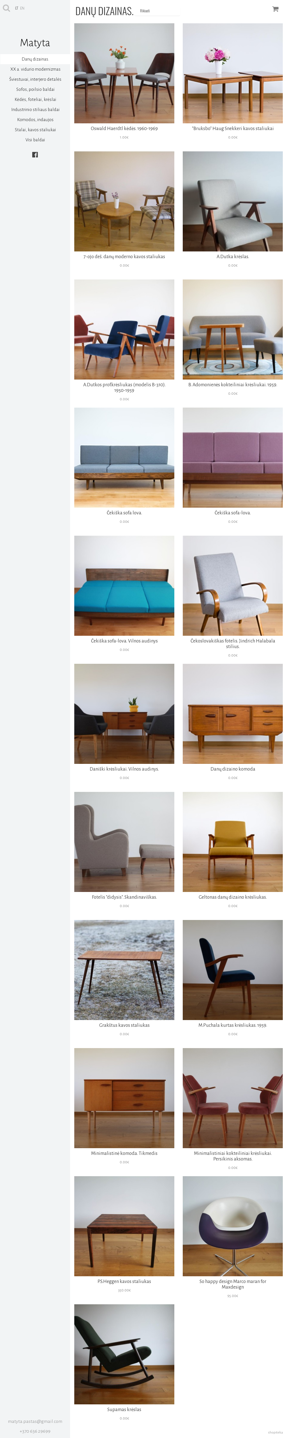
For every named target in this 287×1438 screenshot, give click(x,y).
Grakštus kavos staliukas (124, 1025)
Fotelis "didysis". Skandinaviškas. (124, 897)
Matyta (35, 42)
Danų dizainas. (35, 59)
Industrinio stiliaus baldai (35, 109)
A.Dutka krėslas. (233, 256)
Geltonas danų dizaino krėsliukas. (233, 897)
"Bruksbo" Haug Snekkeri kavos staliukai (233, 128)
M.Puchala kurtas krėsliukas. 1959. (232, 1025)
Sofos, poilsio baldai (35, 89)
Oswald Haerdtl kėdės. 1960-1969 (124, 128)
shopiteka (275, 1432)
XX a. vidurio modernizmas (35, 69)
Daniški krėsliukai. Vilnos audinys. (124, 769)
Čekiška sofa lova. (124, 512)
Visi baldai (35, 139)
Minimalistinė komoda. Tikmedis (124, 1153)
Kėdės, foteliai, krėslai (35, 99)
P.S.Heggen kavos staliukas (124, 1281)
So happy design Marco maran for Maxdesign (233, 1284)
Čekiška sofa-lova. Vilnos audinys (124, 641)
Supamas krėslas (124, 1409)
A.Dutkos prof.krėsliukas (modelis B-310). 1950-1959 (124, 387)
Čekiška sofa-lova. (233, 512)
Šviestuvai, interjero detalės (35, 79)
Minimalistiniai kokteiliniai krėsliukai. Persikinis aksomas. (233, 1156)
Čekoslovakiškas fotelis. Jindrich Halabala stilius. (233, 644)
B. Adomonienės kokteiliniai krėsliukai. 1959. (232, 384)
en (22, 8)
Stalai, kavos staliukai (35, 129)
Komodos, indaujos (35, 119)
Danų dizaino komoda (232, 769)
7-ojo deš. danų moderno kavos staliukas (124, 256)
